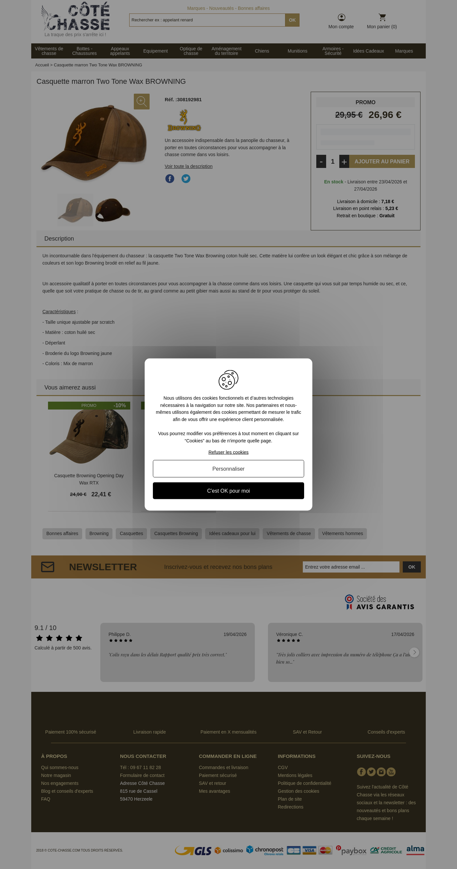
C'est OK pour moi (228, 490)
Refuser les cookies (228, 452)
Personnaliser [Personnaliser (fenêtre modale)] (228, 468)
